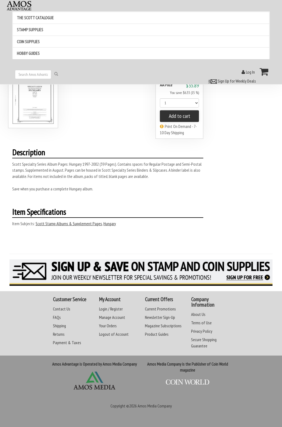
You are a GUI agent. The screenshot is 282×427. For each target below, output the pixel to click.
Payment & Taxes (67, 342)
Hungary (109, 223)
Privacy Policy (201, 331)
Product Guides (157, 334)
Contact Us (61, 309)
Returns (59, 334)
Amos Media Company (155, 406)
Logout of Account (114, 334)
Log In (248, 72)
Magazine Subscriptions (163, 325)
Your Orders (108, 325)
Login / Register (111, 309)
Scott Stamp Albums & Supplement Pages (69, 223)
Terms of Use (201, 322)
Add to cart (179, 116)
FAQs (57, 317)
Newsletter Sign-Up (160, 317)
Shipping (59, 325)
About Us (198, 314)
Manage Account (112, 317)
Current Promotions (160, 309)
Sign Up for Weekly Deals (231, 81)
